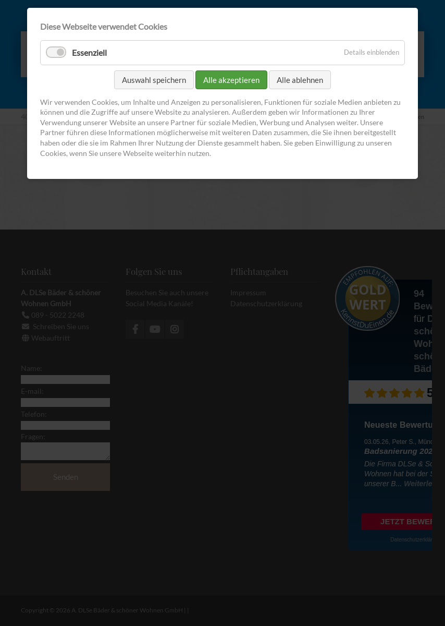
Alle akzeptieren (231, 80)
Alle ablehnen (300, 80)
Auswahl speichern (154, 80)
